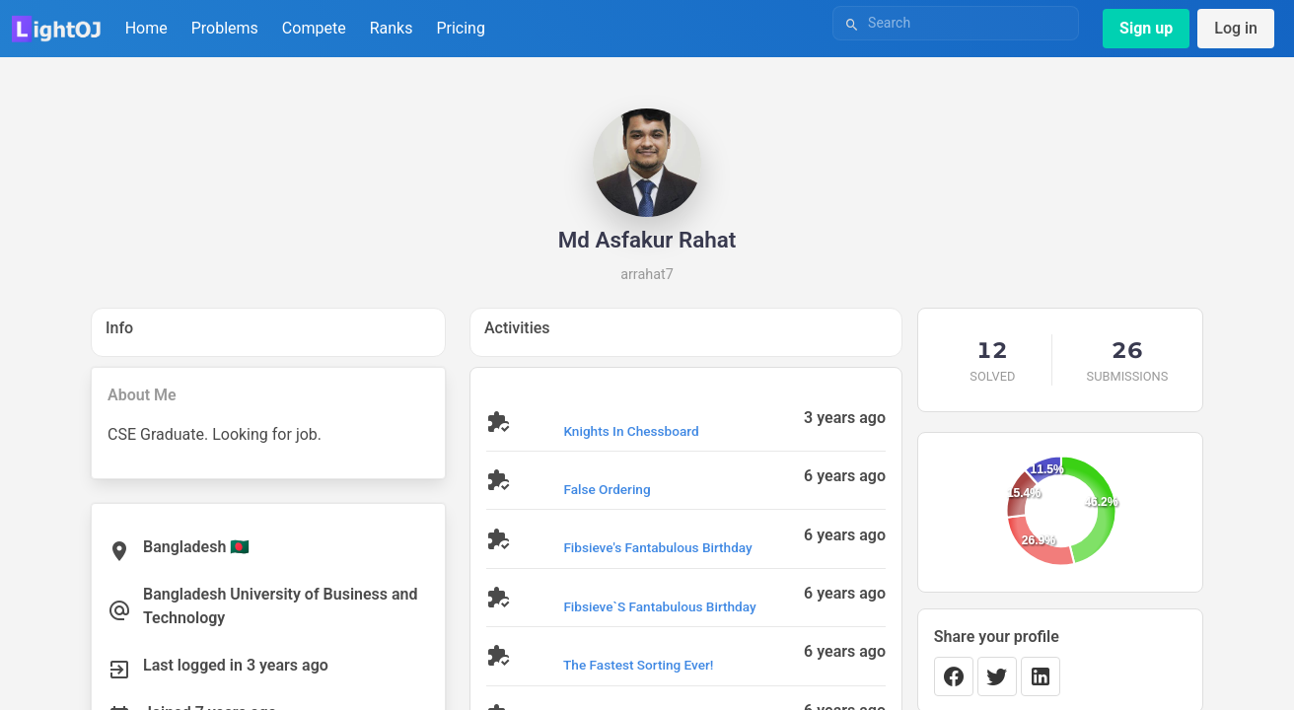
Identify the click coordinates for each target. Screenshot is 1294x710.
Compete (314, 28)
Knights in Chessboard (630, 431)
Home (146, 28)
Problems (224, 28)
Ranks (391, 28)
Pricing (460, 28)
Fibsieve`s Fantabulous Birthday (659, 606)
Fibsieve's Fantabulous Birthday (657, 547)
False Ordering (606, 489)
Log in (1236, 28)
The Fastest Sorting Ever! (638, 665)
